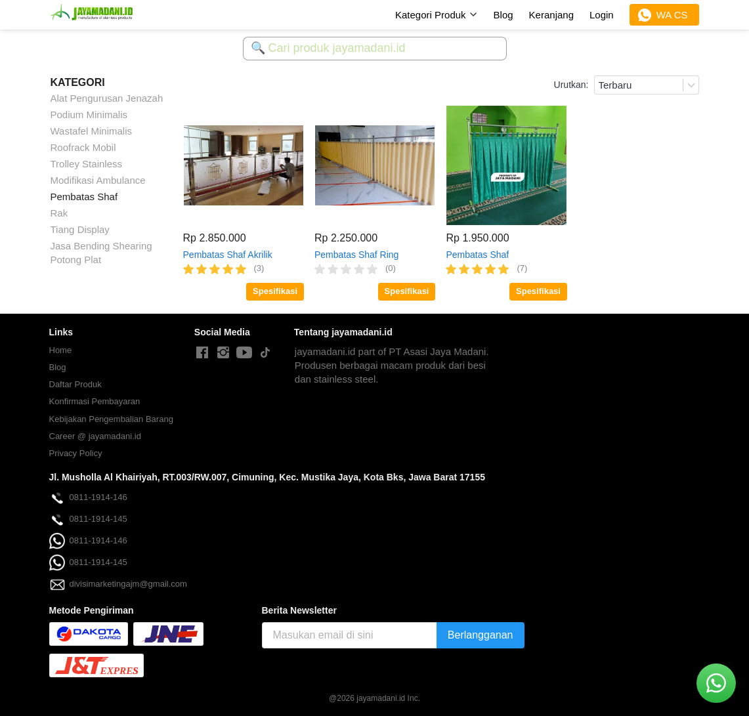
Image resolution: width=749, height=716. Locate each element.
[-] (202, 353)
